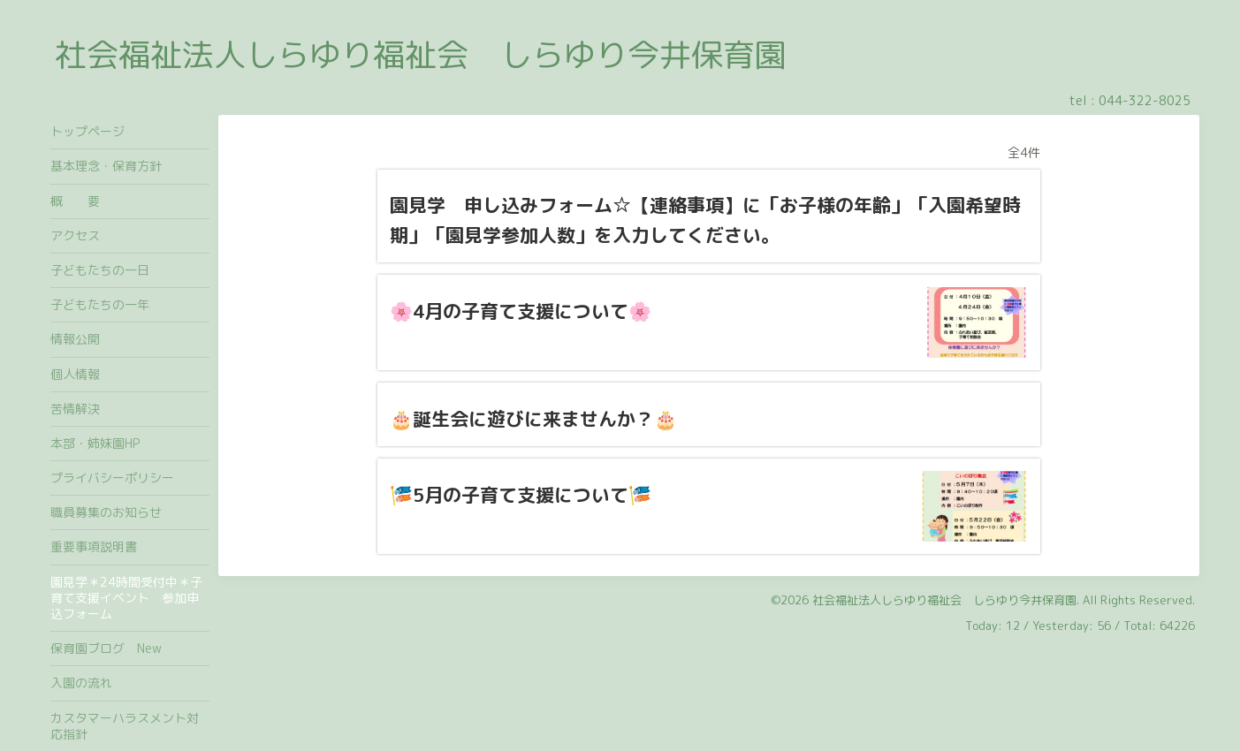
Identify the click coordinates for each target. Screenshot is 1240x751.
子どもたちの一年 (99, 304)
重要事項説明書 (93, 546)
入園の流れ (87, 682)
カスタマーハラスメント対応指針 (124, 725)
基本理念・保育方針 (106, 165)
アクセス (75, 235)
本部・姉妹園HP (95, 443)
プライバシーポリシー (112, 477)
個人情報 (75, 374)
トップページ (87, 131)
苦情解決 (75, 408)
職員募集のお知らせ (106, 512)
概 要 (75, 201)
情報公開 (75, 338)
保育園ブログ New (106, 648)
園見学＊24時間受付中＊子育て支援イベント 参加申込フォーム (126, 597)
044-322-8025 (1145, 100)
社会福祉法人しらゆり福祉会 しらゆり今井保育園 (421, 54)
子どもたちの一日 (99, 270)
